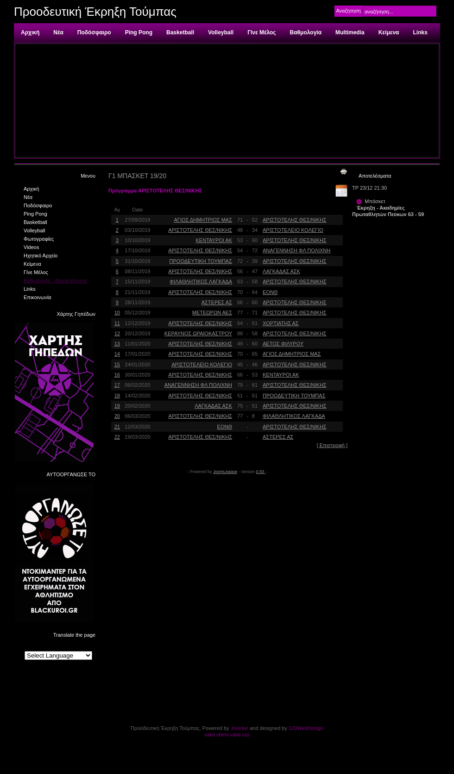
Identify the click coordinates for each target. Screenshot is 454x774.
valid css (239, 734)
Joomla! (240, 728)
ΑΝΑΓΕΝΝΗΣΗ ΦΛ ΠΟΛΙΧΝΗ (296, 250)
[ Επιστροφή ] (332, 445)
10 (117, 312)
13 (117, 343)
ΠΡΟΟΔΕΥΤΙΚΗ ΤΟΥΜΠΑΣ (201, 261)
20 (117, 416)
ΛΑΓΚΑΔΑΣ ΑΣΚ (281, 271)
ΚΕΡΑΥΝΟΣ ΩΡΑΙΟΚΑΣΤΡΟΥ (198, 333)
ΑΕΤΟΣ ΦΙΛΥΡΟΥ (283, 343)
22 (117, 437)
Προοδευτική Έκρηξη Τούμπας (95, 12)
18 (117, 395)
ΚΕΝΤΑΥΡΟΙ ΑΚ (214, 240)
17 (117, 385)
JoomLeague (225, 471)
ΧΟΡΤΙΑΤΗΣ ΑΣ (281, 323)
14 (117, 354)
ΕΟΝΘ (270, 292)
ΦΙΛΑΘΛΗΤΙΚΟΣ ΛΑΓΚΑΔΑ (201, 281)
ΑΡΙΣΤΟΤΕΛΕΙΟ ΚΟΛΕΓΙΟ (293, 230)
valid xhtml (216, 734)
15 (117, 364)
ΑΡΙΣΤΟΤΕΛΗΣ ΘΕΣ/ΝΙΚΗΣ (295, 220)
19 (117, 406)
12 (117, 333)
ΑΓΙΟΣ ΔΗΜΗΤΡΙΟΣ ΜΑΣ (203, 220)
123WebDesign (306, 728)
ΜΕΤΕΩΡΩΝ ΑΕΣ (212, 312)
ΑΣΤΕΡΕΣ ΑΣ (217, 302)
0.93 (260, 471)
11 (117, 323)
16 (117, 374)
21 (117, 426)
